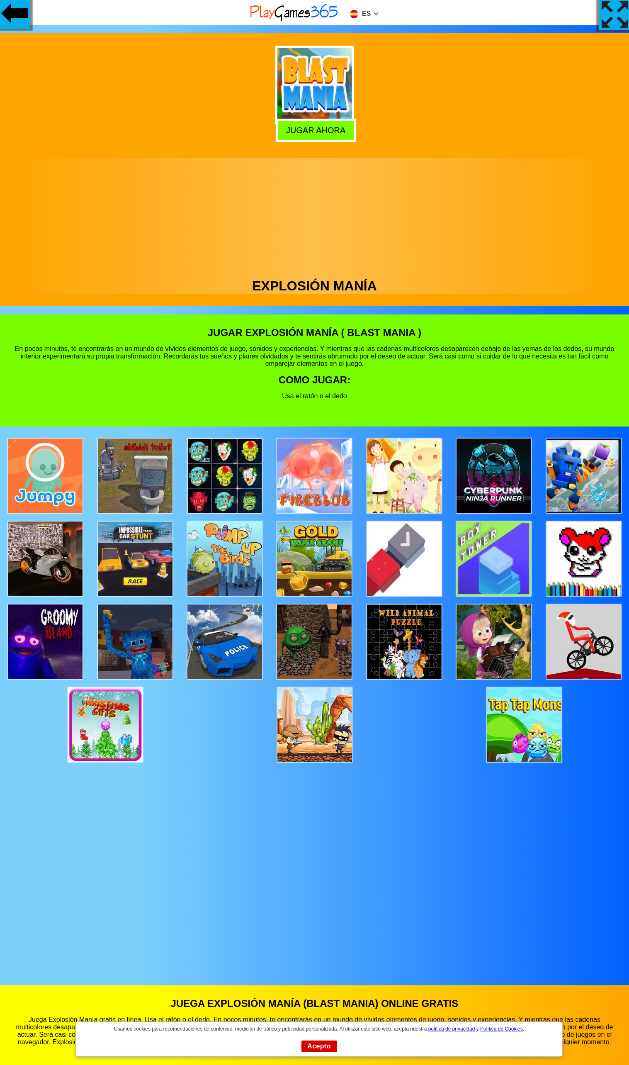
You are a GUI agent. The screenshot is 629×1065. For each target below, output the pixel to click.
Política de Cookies (501, 1029)
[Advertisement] (314, 216)
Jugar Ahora (314, 129)
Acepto (319, 1046)
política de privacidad (451, 1029)
